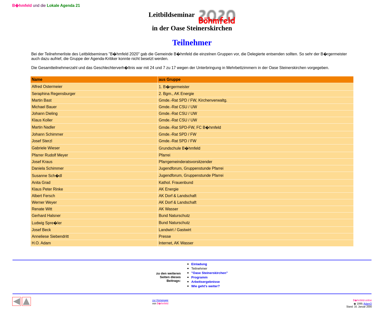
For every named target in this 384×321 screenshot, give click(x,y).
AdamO (367, 303)
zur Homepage (160, 300)
